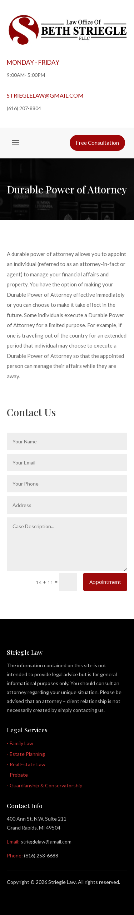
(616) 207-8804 (24, 108)
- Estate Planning (26, 754)
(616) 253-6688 (41, 855)
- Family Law (20, 743)
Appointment (105, 581)
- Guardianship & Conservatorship (45, 785)
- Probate (17, 775)
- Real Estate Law (26, 764)
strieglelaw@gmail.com (45, 95)
